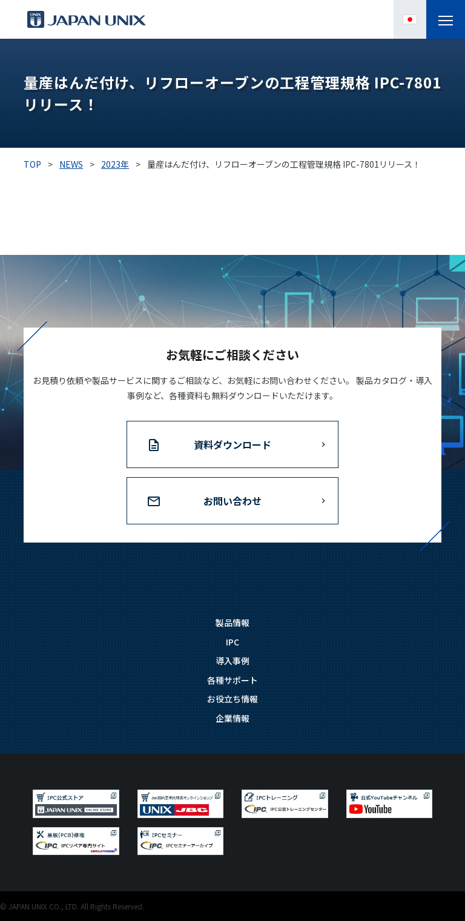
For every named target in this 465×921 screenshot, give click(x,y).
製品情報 (232, 622)
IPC (232, 642)
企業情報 (232, 718)
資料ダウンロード (232, 444)
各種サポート (232, 680)
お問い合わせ (232, 501)
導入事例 (232, 661)
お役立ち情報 (232, 699)
